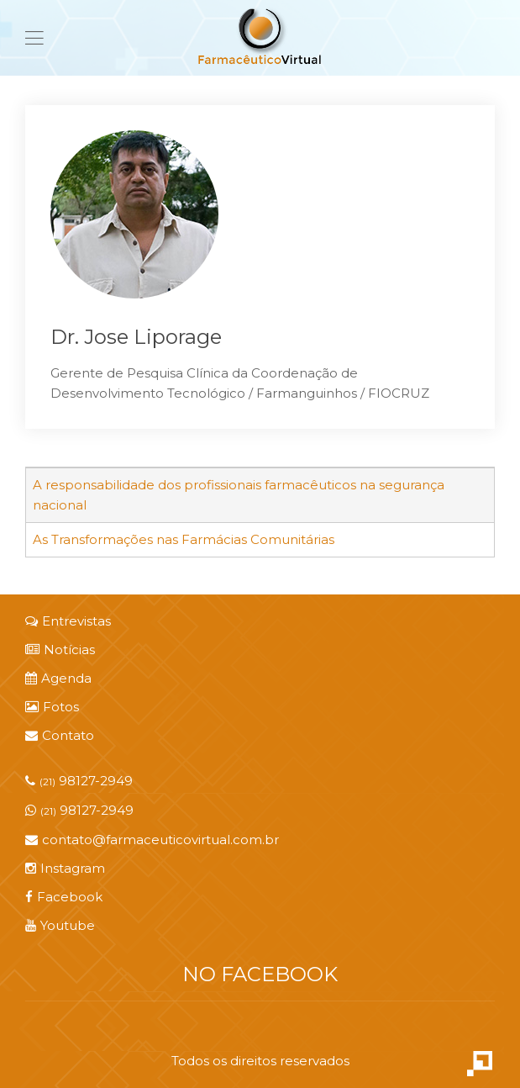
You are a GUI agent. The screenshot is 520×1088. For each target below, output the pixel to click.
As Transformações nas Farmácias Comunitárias (183, 539)
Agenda (58, 678)
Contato (59, 735)
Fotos (52, 707)
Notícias (60, 650)
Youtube (60, 925)
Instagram (65, 868)
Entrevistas (68, 621)
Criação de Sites (479, 1063)
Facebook (63, 897)
